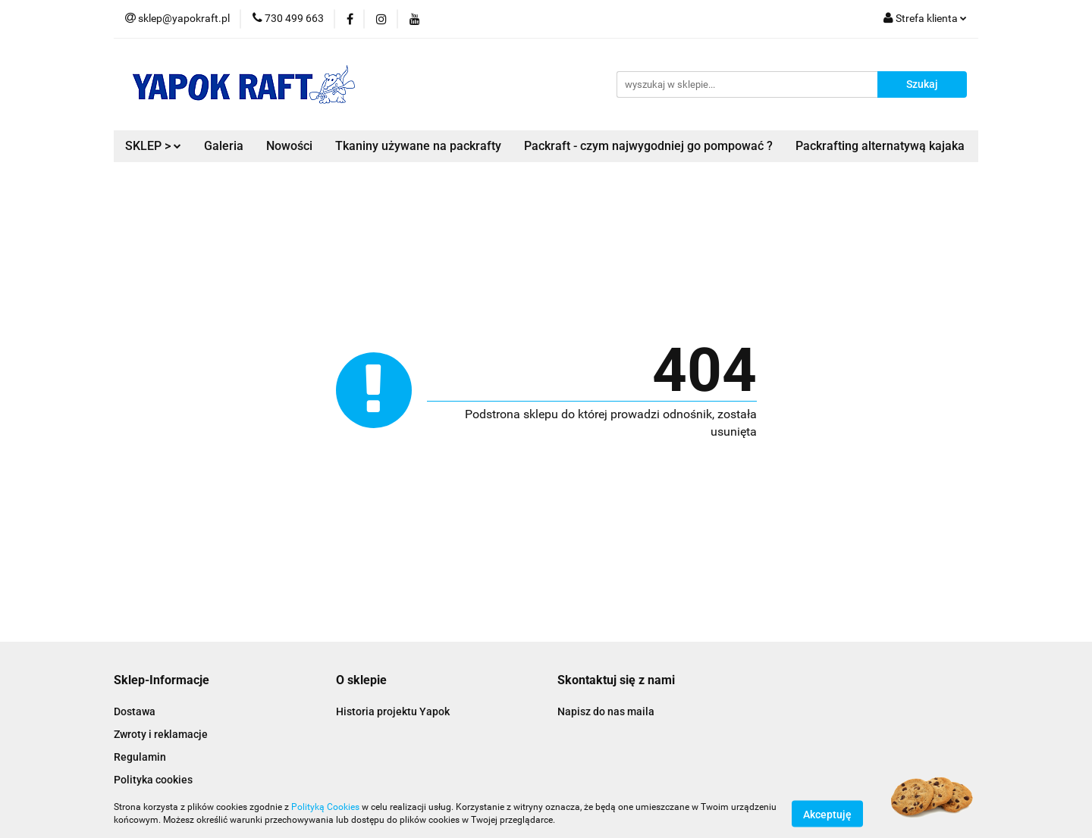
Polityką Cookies (325, 807)
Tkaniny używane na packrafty (418, 146)
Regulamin (140, 757)
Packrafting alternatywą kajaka (880, 146)
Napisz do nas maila (605, 711)
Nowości (289, 146)
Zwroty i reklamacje (161, 734)
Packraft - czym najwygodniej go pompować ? (648, 146)
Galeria (223, 146)
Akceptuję (827, 814)
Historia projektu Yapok (393, 711)
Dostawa (134, 711)
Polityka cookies (153, 780)
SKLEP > (153, 146)
